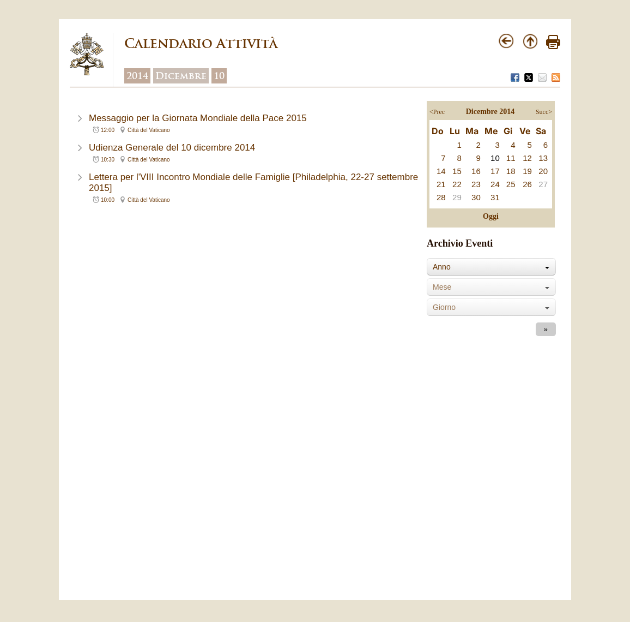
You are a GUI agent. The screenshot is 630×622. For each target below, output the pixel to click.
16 (476, 171)
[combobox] (491, 267)
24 (495, 184)
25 (511, 184)
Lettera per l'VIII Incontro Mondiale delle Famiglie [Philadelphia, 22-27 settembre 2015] (253, 182)
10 (219, 76)
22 (457, 184)
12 (527, 158)
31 (495, 197)
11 (511, 158)
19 (527, 171)
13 (543, 158)
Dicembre (181, 76)
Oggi (491, 216)
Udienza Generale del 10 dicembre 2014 (172, 147)
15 (457, 171)
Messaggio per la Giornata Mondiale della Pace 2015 (198, 118)
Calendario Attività (200, 43)
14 (441, 171)
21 (441, 184)
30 (476, 197)
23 (476, 184)
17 (495, 171)
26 (527, 184)
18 (511, 171)
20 (543, 171)
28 (441, 197)
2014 (137, 76)
